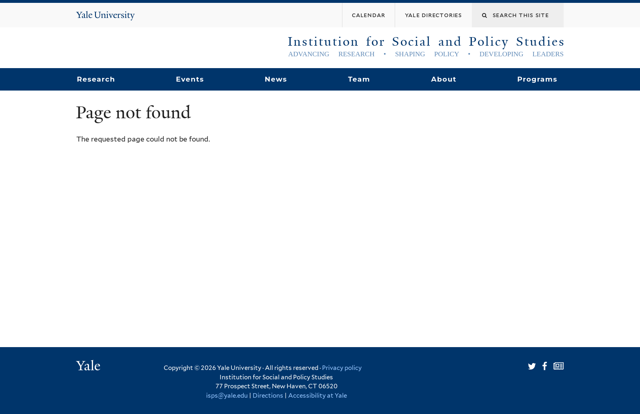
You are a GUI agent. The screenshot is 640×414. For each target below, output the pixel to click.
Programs (537, 79)
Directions (268, 395)
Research (96, 79)
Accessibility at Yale (317, 395)
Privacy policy (342, 368)
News (275, 79)
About (443, 79)
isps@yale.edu (227, 395)
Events (190, 79)
